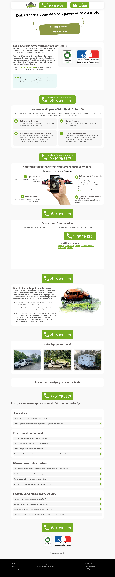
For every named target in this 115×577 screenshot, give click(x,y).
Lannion (61, 246)
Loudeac (91, 246)
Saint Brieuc (69, 246)
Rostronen (62, 248)
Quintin (77, 246)
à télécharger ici (86, 190)
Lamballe (84, 246)
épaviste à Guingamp (28, 67)
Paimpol (70, 248)
